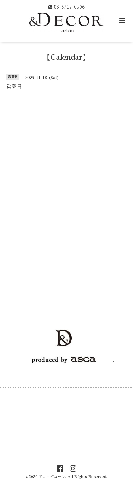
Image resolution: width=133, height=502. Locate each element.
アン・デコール (52, 477)
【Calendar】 (66, 57)
